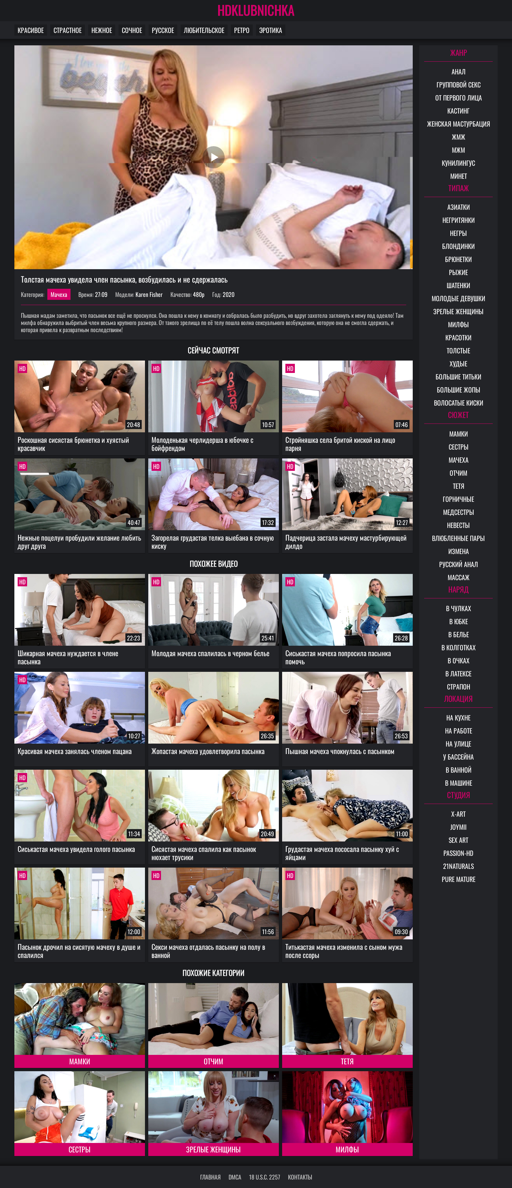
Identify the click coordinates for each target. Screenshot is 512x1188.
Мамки (79, 1061)
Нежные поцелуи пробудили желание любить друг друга (79, 541)
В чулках (458, 608)
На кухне (458, 717)
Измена (458, 551)
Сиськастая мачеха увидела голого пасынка (76, 848)
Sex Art (458, 840)
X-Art (458, 814)
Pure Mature (458, 879)
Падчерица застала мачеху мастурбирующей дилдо (346, 541)
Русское (163, 30)
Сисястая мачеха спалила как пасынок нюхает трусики (204, 852)
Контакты (300, 1177)
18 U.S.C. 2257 (264, 1177)
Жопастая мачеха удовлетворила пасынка (208, 751)
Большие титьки (458, 376)
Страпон (458, 686)
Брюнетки (458, 259)
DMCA (235, 1177)
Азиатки (458, 207)
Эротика (270, 30)
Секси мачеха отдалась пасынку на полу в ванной (208, 950)
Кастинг (458, 111)
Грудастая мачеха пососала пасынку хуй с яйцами (342, 852)
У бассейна (458, 757)
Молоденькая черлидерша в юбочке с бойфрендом (202, 443)
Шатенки (458, 285)
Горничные (458, 499)
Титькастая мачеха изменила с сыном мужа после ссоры (343, 950)
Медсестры (458, 512)
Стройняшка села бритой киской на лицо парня (340, 443)
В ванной (459, 770)
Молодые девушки (458, 298)
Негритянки (458, 220)
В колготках (458, 647)
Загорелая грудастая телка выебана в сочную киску (213, 541)
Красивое (31, 30)
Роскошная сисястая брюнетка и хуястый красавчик (73, 443)
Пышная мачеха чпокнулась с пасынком (339, 751)
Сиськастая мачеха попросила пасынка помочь (338, 657)
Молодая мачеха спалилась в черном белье (210, 653)
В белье (458, 634)
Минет (458, 176)
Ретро (241, 30)
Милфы (347, 1149)
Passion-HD (458, 853)
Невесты (458, 525)
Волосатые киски (458, 403)
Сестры (79, 1149)
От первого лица (458, 97)
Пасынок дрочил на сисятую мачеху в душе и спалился (79, 950)
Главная (210, 1177)
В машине (458, 783)
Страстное (68, 30)
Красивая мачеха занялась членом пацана (75, 751)
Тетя (347, 1061)
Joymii (458, 827)
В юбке (458, 621)
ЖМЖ (458, 137)
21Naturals (458, 866)
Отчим (213, 1061)
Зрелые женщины (213, 1149)
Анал (459, 71)
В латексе (458, 673)
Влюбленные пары (458, 538)
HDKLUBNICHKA (256, 10)
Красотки (458, 337)
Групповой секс (459, 84)
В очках (459, 660)
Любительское (204, 30)
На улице (458, 743)
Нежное (101, 30)
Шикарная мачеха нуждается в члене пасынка (68, 657)
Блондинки (458, 246)
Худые (458, 363)
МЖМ (458, 150)
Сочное (132, 30)
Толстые (458, 350)
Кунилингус (458, 163)
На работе (458, 730)
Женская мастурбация (458, 124)
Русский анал (458, 564)
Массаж (459, 577)
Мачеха (59, 294)
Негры (458, 233)
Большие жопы (458, 389)
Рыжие (458, 272)
